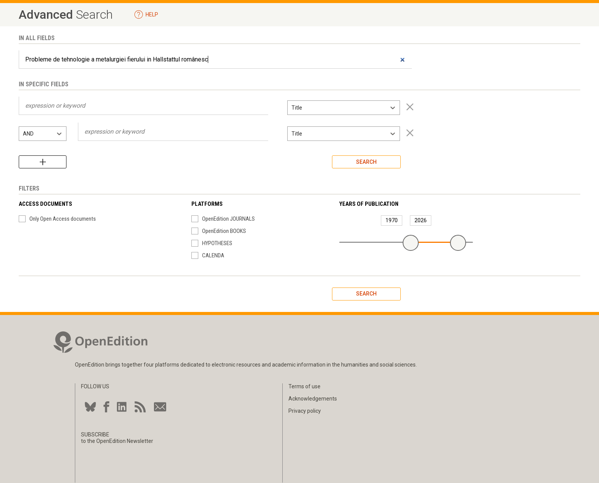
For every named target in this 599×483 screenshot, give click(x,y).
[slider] (411, 243)
